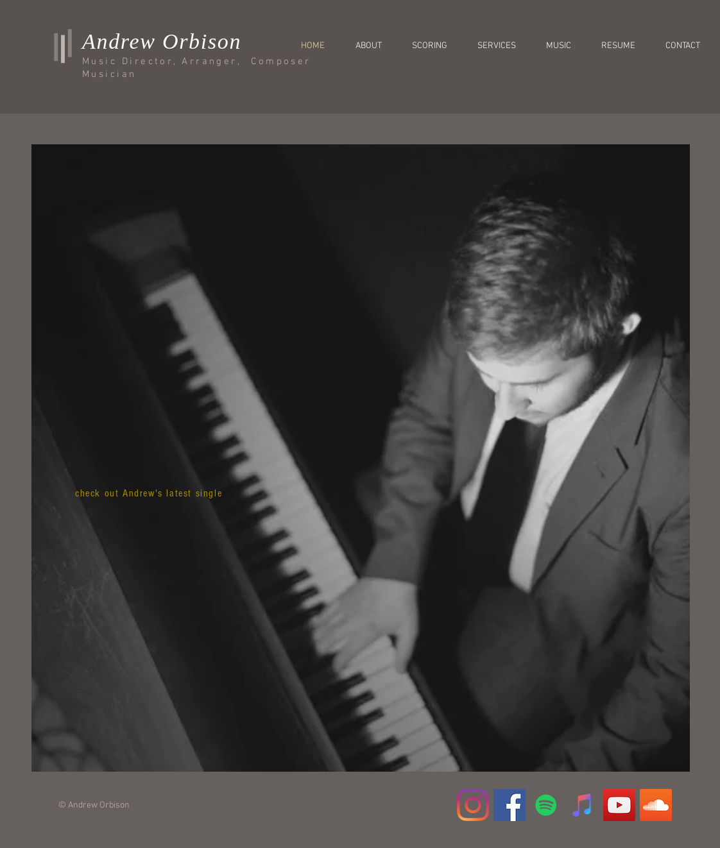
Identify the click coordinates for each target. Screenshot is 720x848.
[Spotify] (546, 805)
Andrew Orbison (161, 41)
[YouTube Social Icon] (619, 805)
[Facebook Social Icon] (509, 805)
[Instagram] (473, 805)
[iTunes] (583, 805)
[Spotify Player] (155, 620)
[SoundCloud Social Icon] (656, 805)
